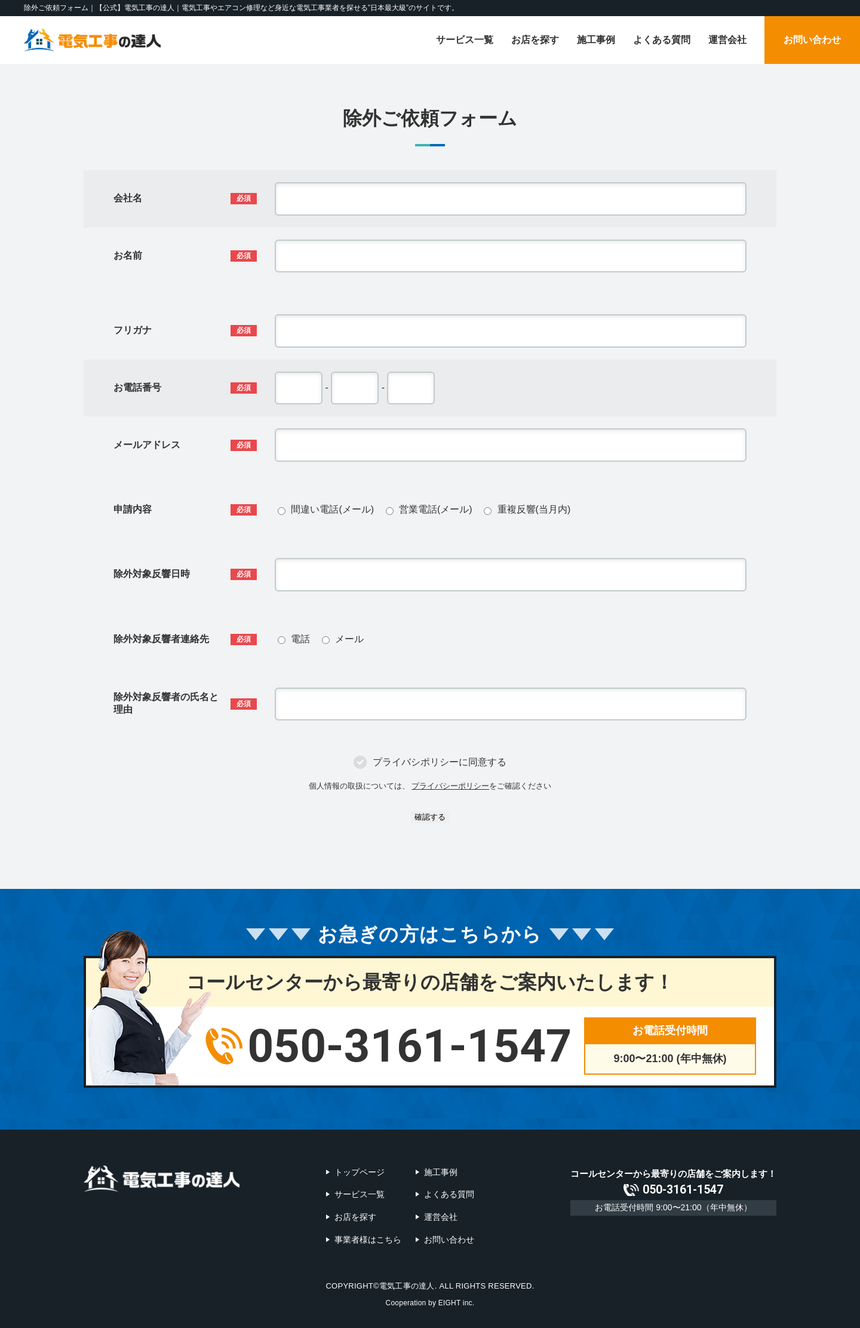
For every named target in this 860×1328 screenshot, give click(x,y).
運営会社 (727, 40)
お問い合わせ (812, 40)
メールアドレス (146, 445)
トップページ (359, 1172)
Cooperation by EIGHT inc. (430, 1302)
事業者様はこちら (367, 1239)
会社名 (127, 198)
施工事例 (596, 40)
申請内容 (132, 509)
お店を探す (535, 40)
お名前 (127, 255)
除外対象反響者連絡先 (161, 639)
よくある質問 (661, 40)
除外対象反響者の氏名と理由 (166, 703)
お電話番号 (137, 387)
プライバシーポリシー (450, 785)
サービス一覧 (464, 40)
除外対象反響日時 (151, 574)
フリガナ (132, 330)
